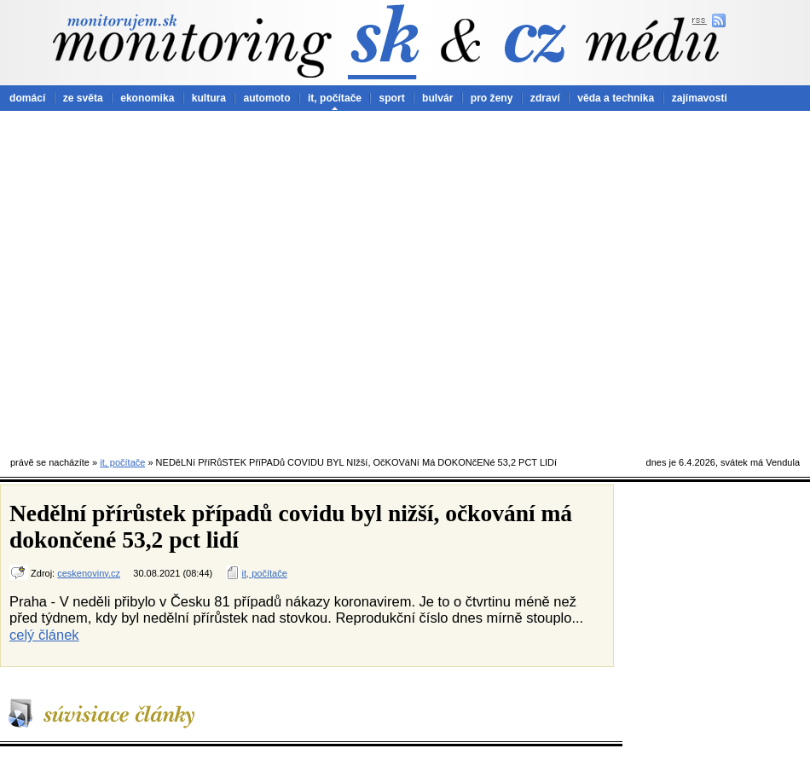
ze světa (83, 98)
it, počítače (335, 98)
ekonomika (147, 98)
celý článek (44, 634)
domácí (27, 98)
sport (391, 98)
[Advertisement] (160, 279)
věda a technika (615, 98)
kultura (209, 98)
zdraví (545, 98)
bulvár (437, 98)
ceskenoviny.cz (88, 573)
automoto (266, 98)
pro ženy (492, 98)
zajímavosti (699, 98)
